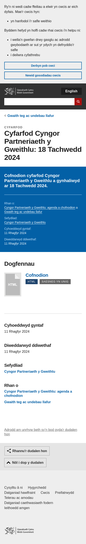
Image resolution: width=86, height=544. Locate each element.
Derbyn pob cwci (43, 65)
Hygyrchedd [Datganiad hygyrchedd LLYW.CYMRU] (37, 487)
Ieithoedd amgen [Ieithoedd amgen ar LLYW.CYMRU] (17, 508)
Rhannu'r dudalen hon (29, 451)
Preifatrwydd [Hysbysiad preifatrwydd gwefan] (64, 492)
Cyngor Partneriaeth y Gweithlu (25, 222)
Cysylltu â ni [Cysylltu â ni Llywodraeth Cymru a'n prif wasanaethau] (13, 487)
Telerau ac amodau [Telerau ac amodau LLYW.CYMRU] (18, 498)
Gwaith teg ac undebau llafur (30, 116)
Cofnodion (12, 284)
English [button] (71, 91)
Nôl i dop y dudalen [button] (28, 462)
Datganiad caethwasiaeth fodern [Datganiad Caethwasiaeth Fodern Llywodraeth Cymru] (28, 503)
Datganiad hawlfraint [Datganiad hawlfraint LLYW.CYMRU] (19, 492)
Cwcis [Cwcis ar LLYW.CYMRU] (45, 492)
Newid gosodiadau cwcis (43, 75)
